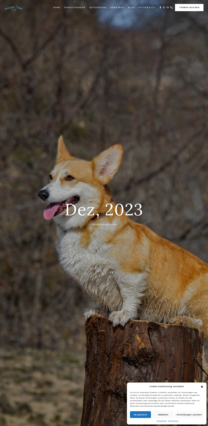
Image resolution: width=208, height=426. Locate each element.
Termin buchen (189, 7)
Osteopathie (98, 7)
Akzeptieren (140, 414)
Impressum (162, 421)
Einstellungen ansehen (189, 414)
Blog (131, 7)
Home (57, 7)
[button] (201, 386)
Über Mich (117, 7)
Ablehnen (163, 414)
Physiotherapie (75, 7)
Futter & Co (146, 7)
